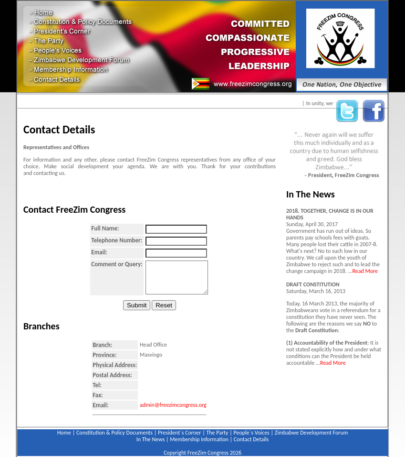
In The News (150, 439)
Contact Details (251, 439)
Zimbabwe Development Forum (311, 432)
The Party (217, 432)
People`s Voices (252, 432)
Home (64, 432)
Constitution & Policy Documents (114, 432)
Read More (365, 271)
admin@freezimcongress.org (173, 405)
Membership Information (199, 439)
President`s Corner (179, 432)
